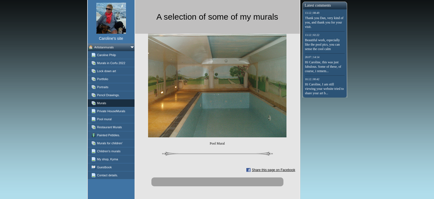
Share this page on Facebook (273, 170)
